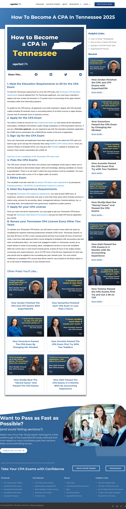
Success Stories (53, 4)
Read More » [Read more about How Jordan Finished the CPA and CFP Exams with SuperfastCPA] (97, 92)
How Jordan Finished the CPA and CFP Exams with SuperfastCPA (25, 306)
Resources (75, 4)
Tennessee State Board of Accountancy (32, 215)
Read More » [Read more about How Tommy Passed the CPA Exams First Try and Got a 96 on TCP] (97, 302)
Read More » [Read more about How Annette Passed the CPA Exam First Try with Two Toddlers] (97, 173)
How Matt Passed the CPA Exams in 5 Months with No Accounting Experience (103, 250)
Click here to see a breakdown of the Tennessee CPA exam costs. (33, 157)
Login (87, 4)
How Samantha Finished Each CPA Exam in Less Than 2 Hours (65, 306)
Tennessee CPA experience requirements (33, 194)
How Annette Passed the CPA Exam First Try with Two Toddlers (65, 344)
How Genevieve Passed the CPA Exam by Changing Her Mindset (26, 344)
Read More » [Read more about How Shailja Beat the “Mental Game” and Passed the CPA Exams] (97, 215)
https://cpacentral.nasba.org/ (45, 123)
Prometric (55, 147)
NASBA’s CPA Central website (62, 144)
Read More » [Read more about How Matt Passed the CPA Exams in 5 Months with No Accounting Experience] (97, 260)
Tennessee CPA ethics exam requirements (51, 182)
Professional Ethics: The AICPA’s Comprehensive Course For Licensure (35, 186)
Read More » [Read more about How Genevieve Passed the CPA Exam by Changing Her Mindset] (97, 134)
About (64, 4)
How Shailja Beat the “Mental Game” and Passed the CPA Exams (26, 383)
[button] (36, 74)
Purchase (40, 4)
